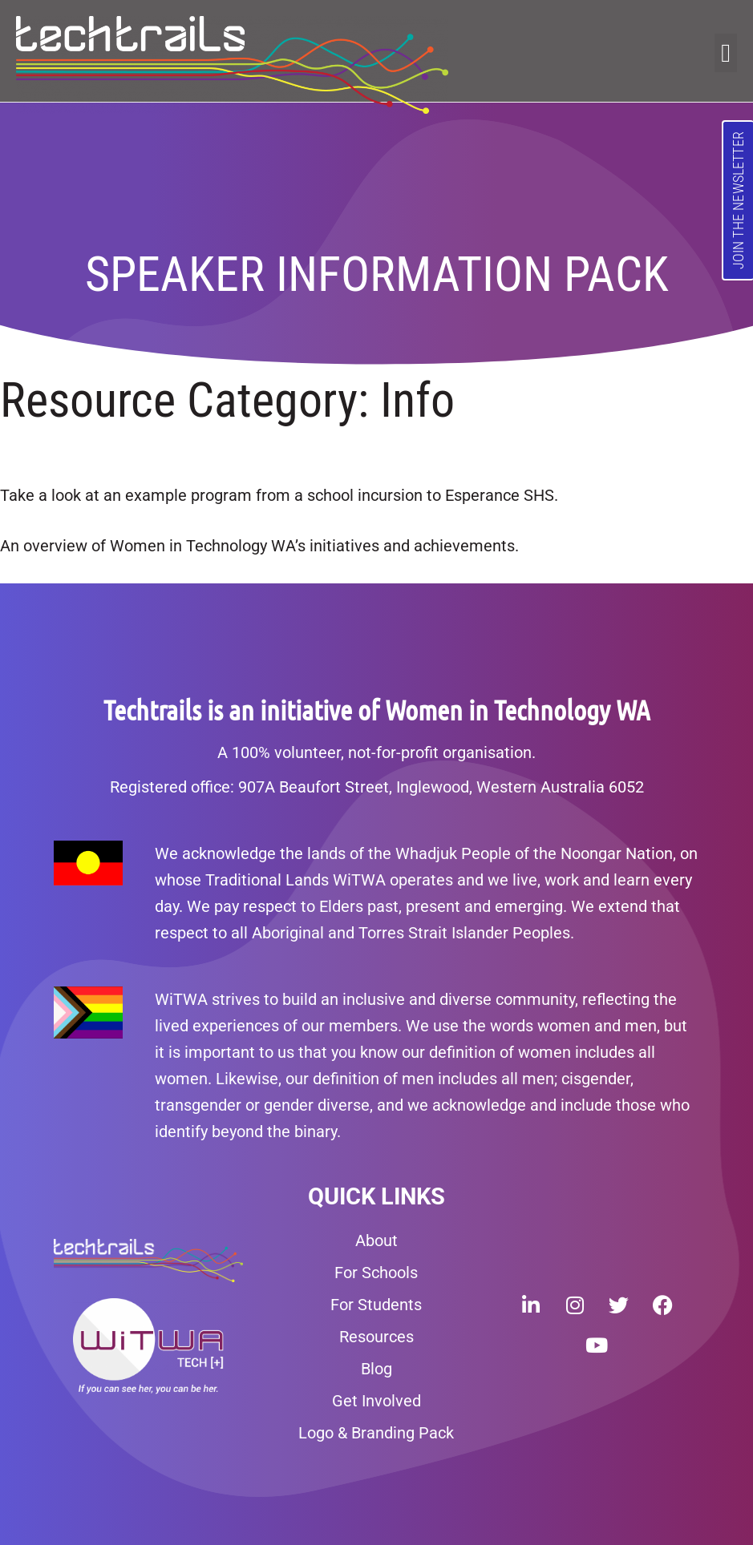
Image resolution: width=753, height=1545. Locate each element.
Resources (376, 1336)
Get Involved (376, 1400)
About (376, 1240)
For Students (376, 1304)
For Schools (376, 1272)
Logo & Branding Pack (376, 1432)
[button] (726, 53)
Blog (376, 1368)
